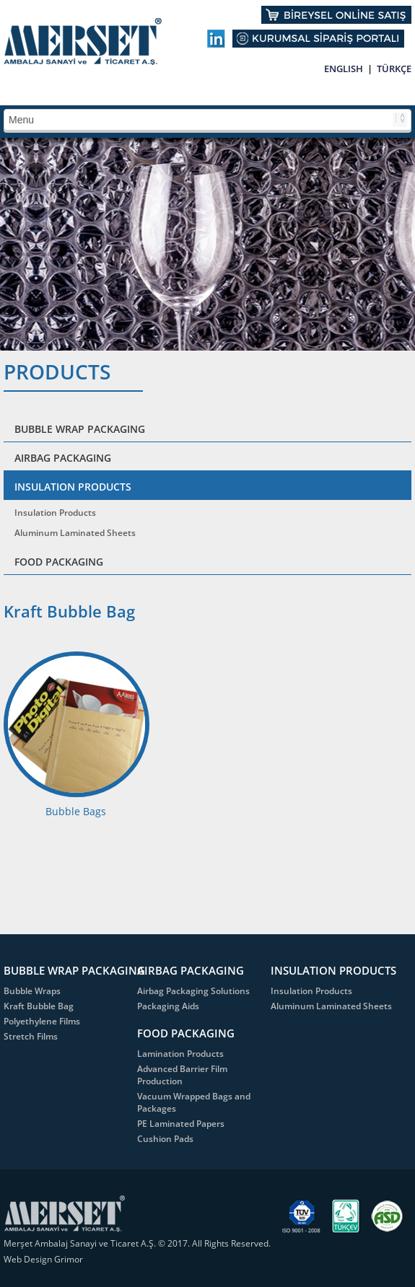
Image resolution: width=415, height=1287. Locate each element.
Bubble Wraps (32, 991)
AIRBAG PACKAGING (62, 458)
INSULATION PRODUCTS (72, 486)
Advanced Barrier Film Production (182, 1075)
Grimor (68, 1259)
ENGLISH (343, 68)
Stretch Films (31, 1036)
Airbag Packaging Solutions (193, 991)
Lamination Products (180, 1053)
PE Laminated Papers (180, 1123)
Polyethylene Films (42, 1021)
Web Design (29, 1259)
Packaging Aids (168, 1006)
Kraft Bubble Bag (39, 1006)
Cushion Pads (165, 1139)
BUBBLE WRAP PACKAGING (79, 429)
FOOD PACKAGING (58, 561)
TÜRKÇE (394, 68)
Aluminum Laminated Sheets (75, 533)
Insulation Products (55, 512)
